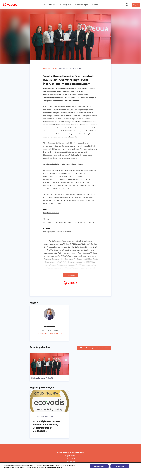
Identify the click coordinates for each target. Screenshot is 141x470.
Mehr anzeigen (70, 275)
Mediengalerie (65, 5)
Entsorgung (47, 232)
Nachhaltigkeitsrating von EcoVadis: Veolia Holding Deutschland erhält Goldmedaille (46, 426)
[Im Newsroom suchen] (127, 4)
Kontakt (95, 5)
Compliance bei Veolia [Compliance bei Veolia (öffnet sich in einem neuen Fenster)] (51, 213)
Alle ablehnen (99, 466)
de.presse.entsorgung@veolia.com (49, 333)
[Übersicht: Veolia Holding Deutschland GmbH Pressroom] (10, 4)
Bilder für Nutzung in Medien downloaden (94, 348)
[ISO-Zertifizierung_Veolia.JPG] (49, 364)
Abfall (54, 232)
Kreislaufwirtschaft (64, 232)
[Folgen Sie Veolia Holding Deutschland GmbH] (136, 5)
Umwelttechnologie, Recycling (83, 222)
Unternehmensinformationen (61, 222)
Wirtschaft (47, 222)
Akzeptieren (120, 466)
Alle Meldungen (49, 5)
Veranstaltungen (81, 5)
